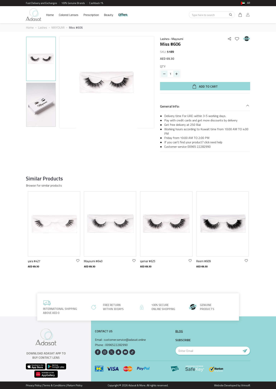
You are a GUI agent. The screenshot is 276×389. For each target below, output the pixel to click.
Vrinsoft (245, 385)
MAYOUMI (58, 27)
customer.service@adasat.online (125, 340)
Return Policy (74, 385)
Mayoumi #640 (93, 261)
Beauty (108, 14)
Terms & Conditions (54, 385)
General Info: (169, 106)
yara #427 (34, 261)
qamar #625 (147, 261)
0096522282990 (116, 345)
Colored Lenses (68, 14)
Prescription (91, 14)
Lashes (42, 27)
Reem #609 (203, 261)
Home (50, 14)
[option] (41, 59)
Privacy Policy (33, 385)
